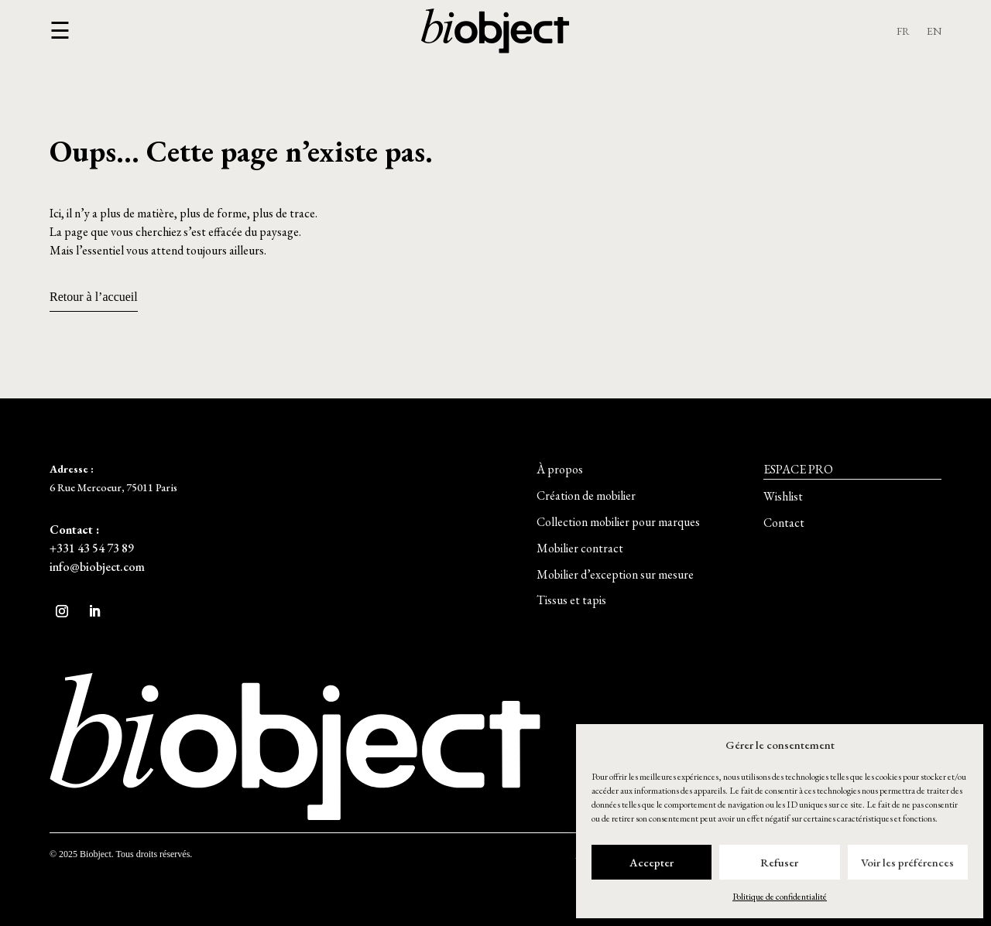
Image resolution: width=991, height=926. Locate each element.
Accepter (651, 862)
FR (903, 32)
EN (934, 32)
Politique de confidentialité (779, 896)
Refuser (779, 862)
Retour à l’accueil (94, 296)
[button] (60, 31)
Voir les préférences (907, 862)
